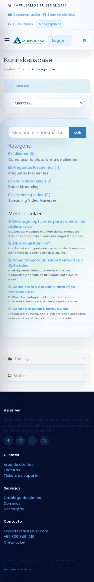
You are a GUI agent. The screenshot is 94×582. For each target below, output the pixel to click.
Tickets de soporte (21, 475)
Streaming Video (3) (29, 194)
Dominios (12, 503)
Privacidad (24, 569)
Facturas (12, 470)
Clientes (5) (21, 153)
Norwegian (50, 24)
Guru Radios (20, 24)
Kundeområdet (15, 69)
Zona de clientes (59, 14)
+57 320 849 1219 (19, 536)
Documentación (24, 14)
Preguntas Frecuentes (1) (33, 167)
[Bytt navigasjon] (7, 40)
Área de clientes (18, 464)
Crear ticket (15, 542)
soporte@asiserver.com (26, 531)
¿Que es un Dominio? (29, 243)
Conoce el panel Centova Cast (38, 309)
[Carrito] (84, 40)
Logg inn (60, 40)
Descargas (14, 508)
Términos (10, 569)
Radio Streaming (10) (30, 181)
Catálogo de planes (22, 497)
